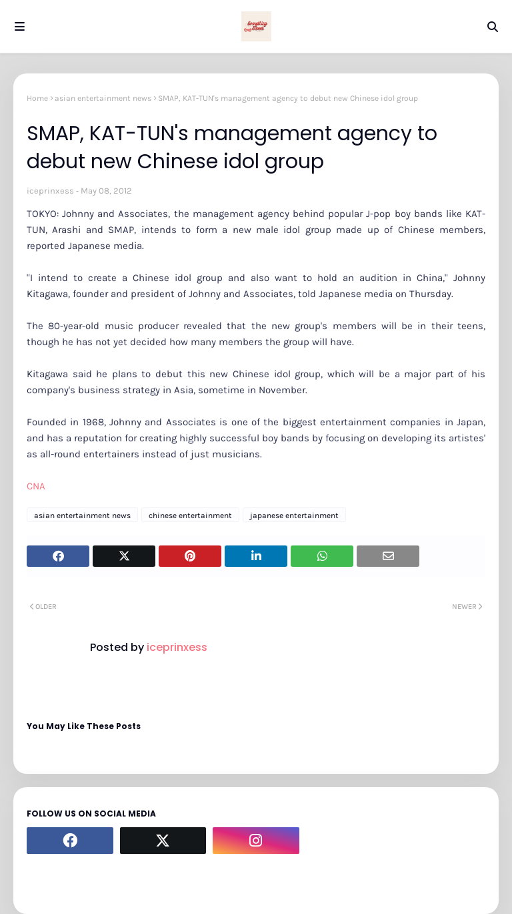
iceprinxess (50, 191)
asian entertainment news (103, 98)
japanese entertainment (294, 515)
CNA (36, 486)
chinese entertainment (190, 515)
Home (37, 98)
